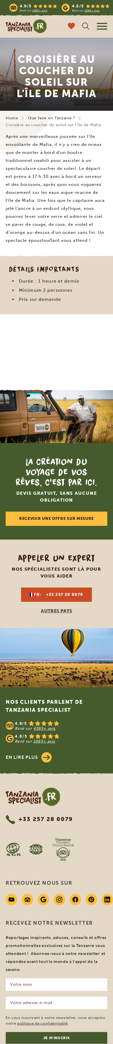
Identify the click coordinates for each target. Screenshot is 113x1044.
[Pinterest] (91, 899)
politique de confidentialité (42, 1023)
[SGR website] (13, 849)
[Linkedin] (107, 899)
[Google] (43, 899)
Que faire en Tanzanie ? (51, 118)
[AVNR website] (36, 849)
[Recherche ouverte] (85, 27)
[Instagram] (59, 899)
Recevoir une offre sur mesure (56, 518)
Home (12, 118)
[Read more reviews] (59, 7)
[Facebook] (75, 899)
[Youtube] (11, 899)
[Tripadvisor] (27, 899)
